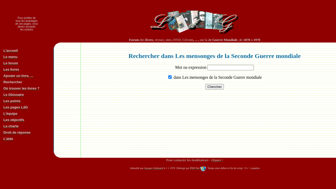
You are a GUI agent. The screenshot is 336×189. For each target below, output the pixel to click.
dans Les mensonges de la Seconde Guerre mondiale (217, 77)
